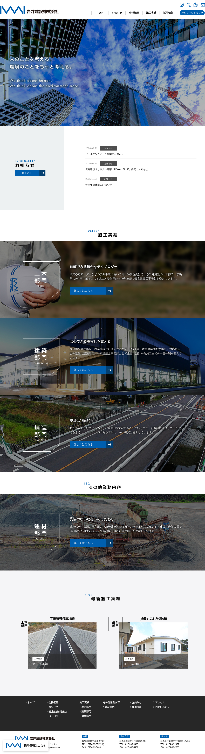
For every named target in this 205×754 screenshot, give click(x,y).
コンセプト (54, 707)
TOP (100, 12)
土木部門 (86, 706)
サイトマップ (51, 744)
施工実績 (151, 12)
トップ (31, 702)
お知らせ (117, 12)
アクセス (160, 702)
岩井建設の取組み (58, 711)
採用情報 (168, 12)
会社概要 (134, 12)
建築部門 (86, 711)
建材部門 (109, 706)
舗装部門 (86, 716)
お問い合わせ (162, 707)
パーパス (53, 716)
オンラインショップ (192, 13)
